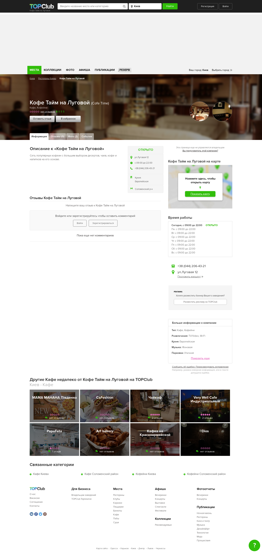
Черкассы (160, 548)
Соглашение (36, 502)
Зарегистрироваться (103, 223)
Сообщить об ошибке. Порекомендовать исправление (200, 366)
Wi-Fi (202, 335)
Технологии (202, 532)
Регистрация (207, 6)
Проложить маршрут (190, 276)
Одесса (114, 548)
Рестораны (118, 495)
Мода (199, 536)
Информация (39, 136)
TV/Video (194, 335)
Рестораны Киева (47, 78)
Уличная (189, 352)
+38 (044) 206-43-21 (145, 168)
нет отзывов (48, 111)
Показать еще (200, 358)
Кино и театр (203, 521)
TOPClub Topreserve (81, 499)
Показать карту (200, 194)
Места (34, 70)
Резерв (124, 70)
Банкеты (117, 510)
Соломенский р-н (144, 189)
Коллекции (52, 70)
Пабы (116, 518)
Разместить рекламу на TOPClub (200, 301)
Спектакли (160, 506)
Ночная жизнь (204, 513)
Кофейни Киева (146, 474)
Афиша (84, 70)
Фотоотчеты (206, 489)
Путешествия (203, 540)
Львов (150, 548)
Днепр (141, 548)
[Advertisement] (131, 39)
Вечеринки (160, 495)
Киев (32, 78)
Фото (70, 70)
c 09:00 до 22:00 (143, 162)
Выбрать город (220, 70)
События (87, 136)
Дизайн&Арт (203, 528)
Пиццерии (118, 506)
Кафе (33, 107)
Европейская (141, 181)
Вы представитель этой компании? (200, 150)
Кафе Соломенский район (101, 474)
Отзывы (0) (57, 136)
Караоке (117, 503)
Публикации (105, 70)
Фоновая (187, 347)
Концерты (160, 499)
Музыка (201, 525)
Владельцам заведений (83, 495)
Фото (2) (73, 136)
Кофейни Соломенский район (206, 474)
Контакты (34, 506)
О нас (33, 494)
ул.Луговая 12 (142, 157)
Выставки (160, 503)
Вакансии (35, 498)
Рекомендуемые (163, 525)
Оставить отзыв (42, 118)
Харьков (124, 548)
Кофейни (42, 107)
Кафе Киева (41, 474)
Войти (226, 6)
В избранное (68, 118)
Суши (116, 522)
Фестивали (160, 510)
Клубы (116, 499)
